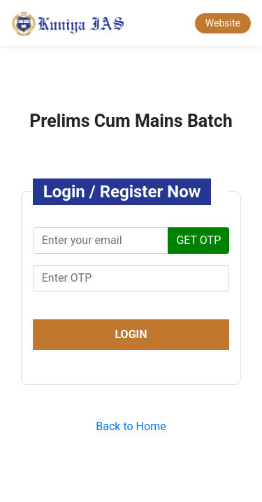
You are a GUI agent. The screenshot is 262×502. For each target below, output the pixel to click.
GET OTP (198, 240)
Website (222, 23)
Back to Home (131, 426)
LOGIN (131, 334)
